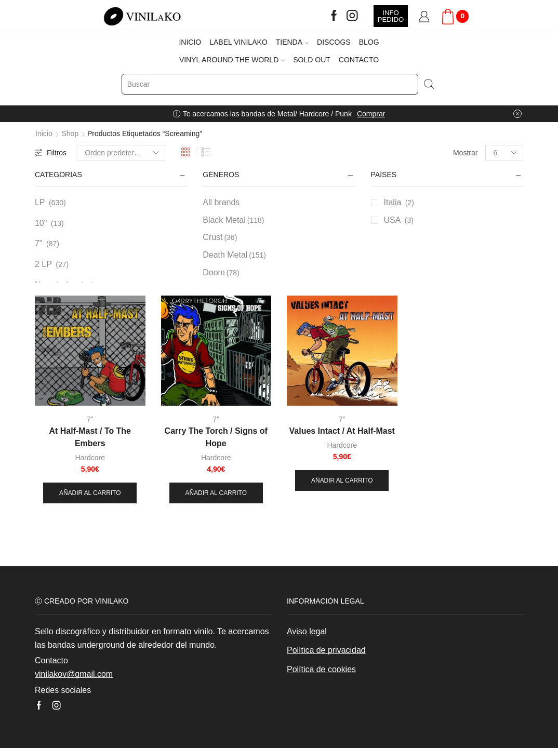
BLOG (369, 42)
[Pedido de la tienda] (121, 153)
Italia (393, 202)
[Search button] (428, 84)
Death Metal (234, 255)
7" (39, 243)
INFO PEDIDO (391, 16)
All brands (221, 202)
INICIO (190, 42)
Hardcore (90, 457)
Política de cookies (321, 669)
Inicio (43, 133)
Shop (69, 133)
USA (392, 220)
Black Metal (233, 220)
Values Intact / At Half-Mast (342, 430)
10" (41, 223)
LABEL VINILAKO (238, 42)
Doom (221, 273)
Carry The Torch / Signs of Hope (216, 437)
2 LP (43, 264)
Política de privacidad (326, 650)
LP (40, 202)
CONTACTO (359, 60)
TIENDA (292, 42)
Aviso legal (307, 631)
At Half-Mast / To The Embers (90, 437)
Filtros (51, 153)
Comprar (371, 114)
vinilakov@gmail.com (74, 674)
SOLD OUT (311, 60)
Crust (220, 237)
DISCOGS (334, 42)
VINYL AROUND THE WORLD (232, 60)
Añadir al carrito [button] (90, 493)
